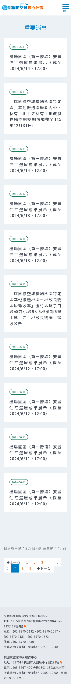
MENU (65, 8)
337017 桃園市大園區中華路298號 (36, 662)
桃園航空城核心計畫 (23, 7)
